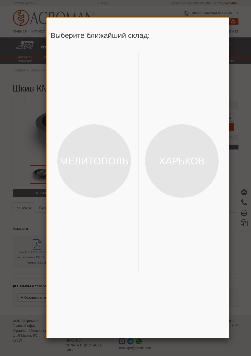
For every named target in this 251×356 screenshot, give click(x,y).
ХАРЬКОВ (182, 161)
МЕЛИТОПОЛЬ (94, 161)
